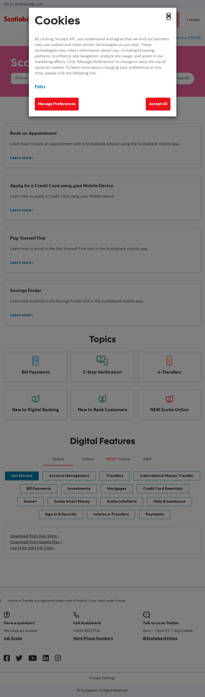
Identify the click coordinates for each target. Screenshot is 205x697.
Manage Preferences (56, 104)
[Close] (168, 16)
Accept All (158, 104)
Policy (40, 87)
